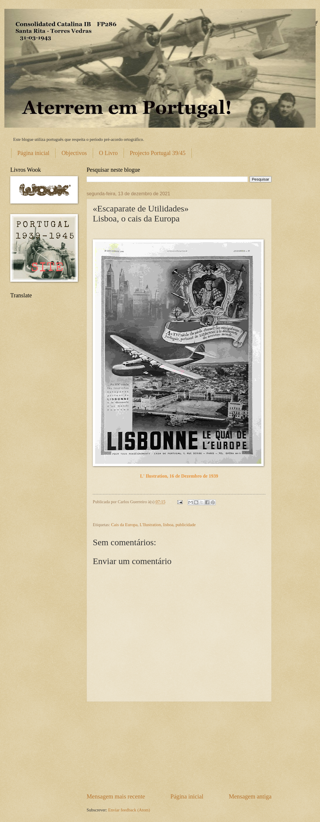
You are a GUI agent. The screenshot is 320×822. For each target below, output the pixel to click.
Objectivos (74, 153)
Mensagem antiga (250, 796)
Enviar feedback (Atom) (129, 810)
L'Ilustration (150, 524)
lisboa (168, 524)
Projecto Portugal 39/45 (158, 153)
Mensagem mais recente (116, 796)
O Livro (108, 153)
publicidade (186, 524)
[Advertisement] (179, 747)
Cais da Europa (124, 524)
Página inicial (33, 153)
